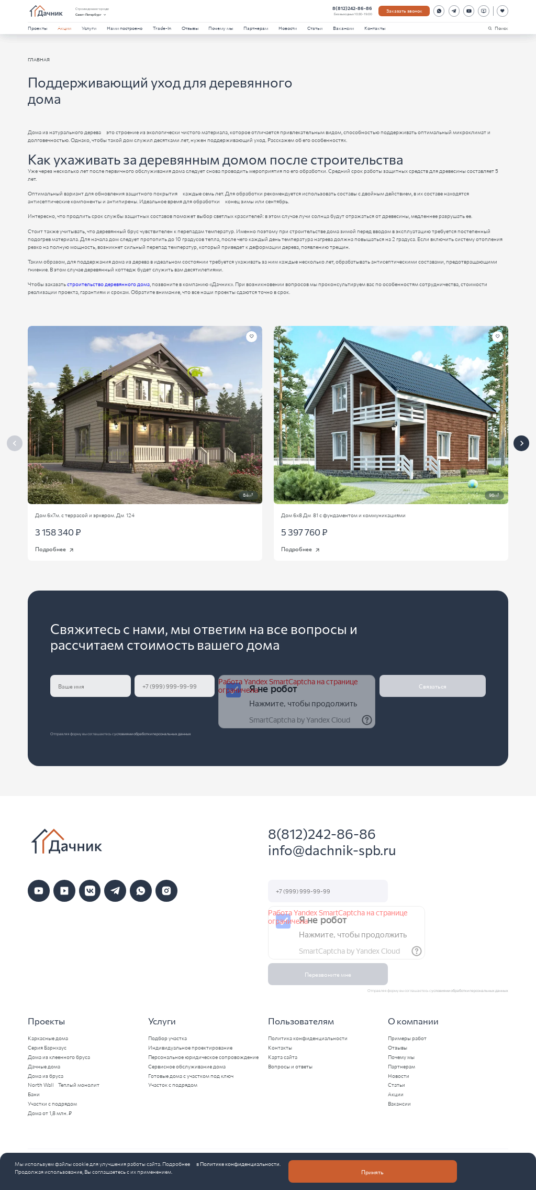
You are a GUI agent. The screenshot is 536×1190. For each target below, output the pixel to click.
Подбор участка (167, 1038)
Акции (64, 28)
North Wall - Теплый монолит (63, 1084)
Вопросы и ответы (290, 1066)
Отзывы (190, 28)
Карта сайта (282, 1057)
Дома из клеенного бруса (59, 1057)
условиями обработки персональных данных (152, 733)
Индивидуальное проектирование (190, 1047)
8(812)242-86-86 (352, 8)
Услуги (89, 28)
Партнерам (255, 28)
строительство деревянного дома (108, 284)
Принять (372, 1171)
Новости (287, 28)
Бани (34, 1094)
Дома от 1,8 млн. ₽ (50, 1113)
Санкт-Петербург (91, 14)
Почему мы (220, 28)
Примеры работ (407, 1038)
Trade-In (162, 28)
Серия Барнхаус (47, 1047)
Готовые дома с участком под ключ (190, 1075)
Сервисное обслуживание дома (187, 1066)
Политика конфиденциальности (308, 1038)
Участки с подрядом (52, 1103)
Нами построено (124, 28)
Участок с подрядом (172, 1084)
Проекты (37, 28)
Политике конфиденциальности (240, 1163)
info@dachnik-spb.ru (332, 850)
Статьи (314, 28)
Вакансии (343, 28)
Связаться (432, 686)
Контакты (374, 28)
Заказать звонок (404, 10)
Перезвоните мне (328, 974)
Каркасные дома (48, 1038)
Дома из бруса (45, 1075)
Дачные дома (44, 1066)
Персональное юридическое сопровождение (203, 1057)
